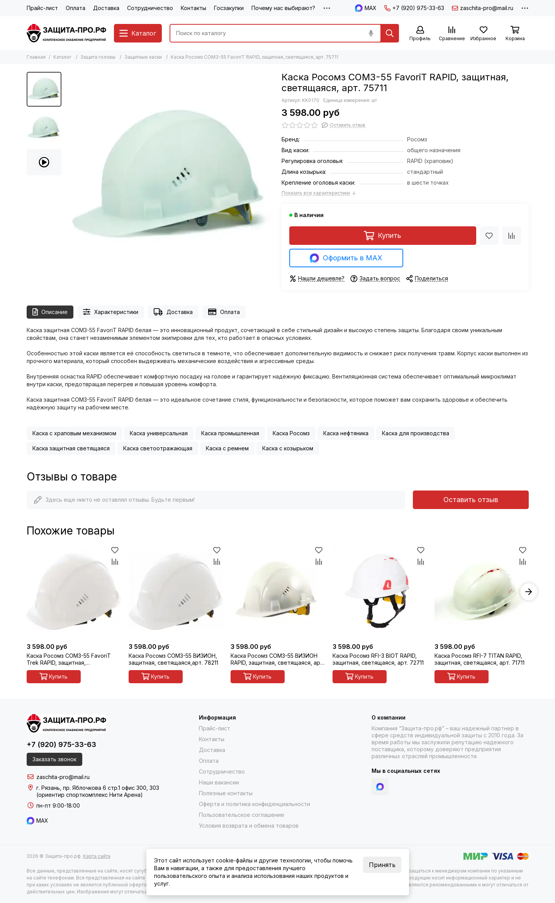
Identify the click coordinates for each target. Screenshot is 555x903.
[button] (528, 591)
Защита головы (97, 57)
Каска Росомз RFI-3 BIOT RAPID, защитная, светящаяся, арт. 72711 (378, 659)
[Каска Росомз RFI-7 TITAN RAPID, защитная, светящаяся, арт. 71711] (481, 592)
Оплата (75, 8)
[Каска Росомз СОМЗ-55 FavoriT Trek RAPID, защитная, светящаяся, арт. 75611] (74, 592)
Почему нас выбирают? (283, 8)
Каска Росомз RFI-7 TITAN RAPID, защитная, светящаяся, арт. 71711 (479, 659)
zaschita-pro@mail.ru (482, 8)
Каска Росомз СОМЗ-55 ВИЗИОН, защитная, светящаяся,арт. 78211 (173, 659)
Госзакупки (229, 8)
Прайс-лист (42, 8)
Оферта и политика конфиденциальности (254, 804)
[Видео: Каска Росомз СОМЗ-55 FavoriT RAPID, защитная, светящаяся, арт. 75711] (44, 162)
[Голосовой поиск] (371, 33)
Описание (50, 312)
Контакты (193, 8)
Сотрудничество (150, 8)
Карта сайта (96, 856)
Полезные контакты (226, 793)
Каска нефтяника (345, 433)
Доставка (106, 8)
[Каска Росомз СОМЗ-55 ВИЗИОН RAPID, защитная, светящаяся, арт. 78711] (278, 592)
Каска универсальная (159, 433)
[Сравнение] (451, 34)
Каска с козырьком (287, 448)
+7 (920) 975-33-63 (414, 8)
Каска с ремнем (227, 448)
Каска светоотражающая (157, 448)
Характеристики (110, 312)
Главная (36, 57)
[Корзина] (515, 34)
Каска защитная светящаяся (71, 448)
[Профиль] (420, 34)
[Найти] (389, 33)
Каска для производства (415, 433)
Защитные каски (143, 57)
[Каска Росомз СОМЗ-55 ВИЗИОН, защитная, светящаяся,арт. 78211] (176, 592)
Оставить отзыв (470, 500)
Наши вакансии (219, 782)
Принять (382, 865)
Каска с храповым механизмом (74, 433)
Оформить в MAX (346, 258)
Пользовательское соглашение (241, 814)
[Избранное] (483, 34)
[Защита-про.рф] (66, 33)
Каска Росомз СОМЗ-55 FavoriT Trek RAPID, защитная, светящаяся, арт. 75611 (69, 659)
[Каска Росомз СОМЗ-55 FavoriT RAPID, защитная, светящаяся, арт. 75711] (169, 176)
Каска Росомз (291, 433)
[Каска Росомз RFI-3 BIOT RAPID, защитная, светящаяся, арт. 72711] (380, 592)
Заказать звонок (54, 759)
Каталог (62, 57)
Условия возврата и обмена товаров (249, 825)
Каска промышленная (230, 433)
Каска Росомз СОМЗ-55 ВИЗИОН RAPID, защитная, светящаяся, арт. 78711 (277, 659)
